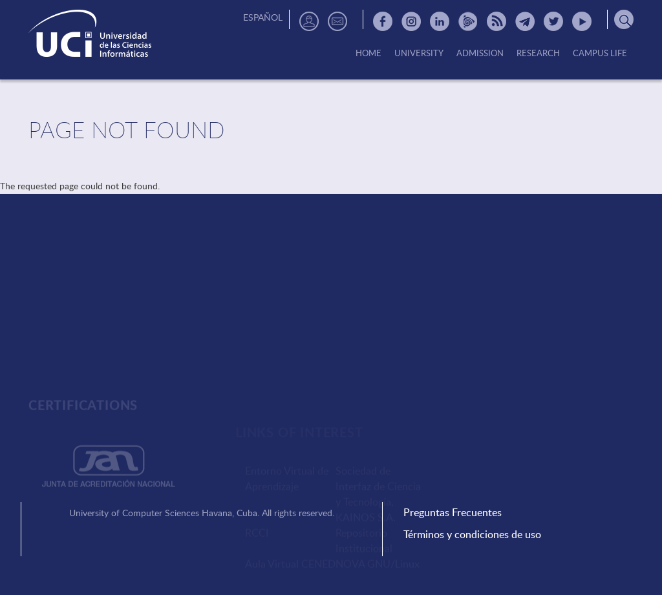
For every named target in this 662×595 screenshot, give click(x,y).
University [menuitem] (418, 53)
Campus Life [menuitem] (600, 53)
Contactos (337, 21)
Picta (468, 21)
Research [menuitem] (538, 53)
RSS (496, 21)
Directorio (309, 21)
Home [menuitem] (368, 53)
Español (263, 17)
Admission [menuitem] (480, 53)
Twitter (553, 21)
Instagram (411, 21)
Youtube (582, 21)
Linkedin (439, 21)
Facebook (382, 21)
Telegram (525, 21)
